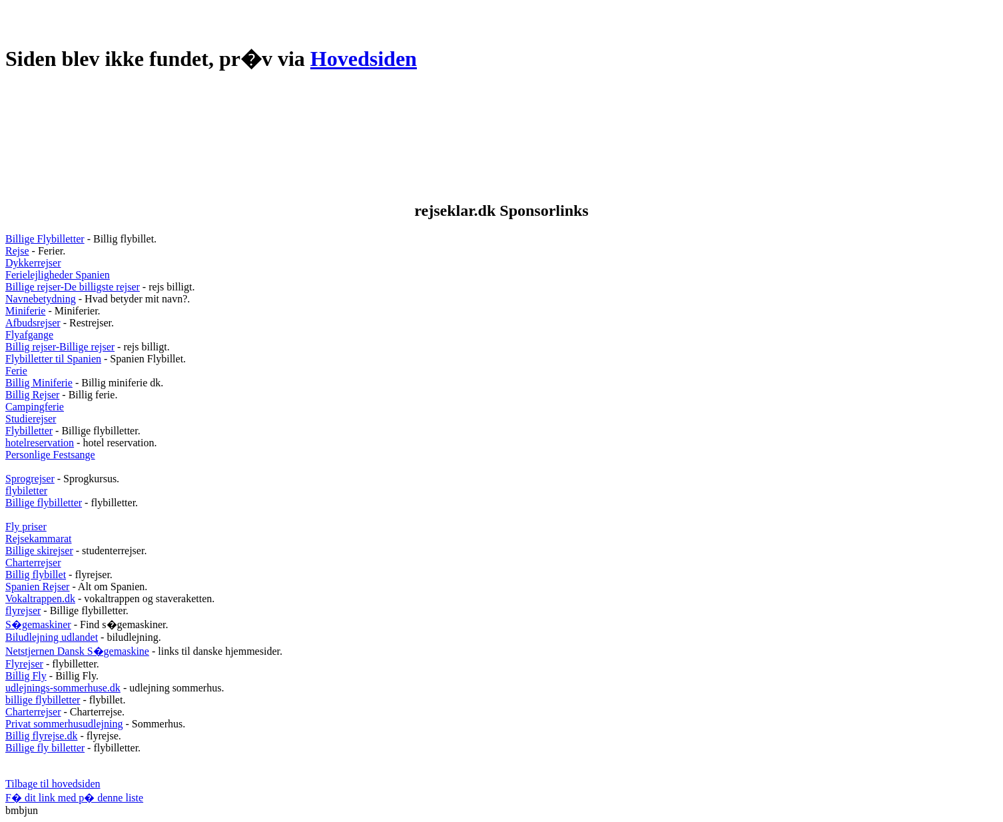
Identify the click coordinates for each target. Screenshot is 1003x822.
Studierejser (30, 418)
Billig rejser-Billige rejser (60, 346)
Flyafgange (29, 334)
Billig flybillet (35, 574)
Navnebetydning (40, 298)
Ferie (16, 370)
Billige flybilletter (43, 502)
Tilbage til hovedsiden (53, 783)
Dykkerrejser (33, 262)
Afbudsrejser (33, 322)
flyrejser (23, 610)
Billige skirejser (39, 550)
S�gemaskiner (38, 624)
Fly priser (26, 526)
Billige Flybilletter (45, 238)
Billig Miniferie (39, 382)
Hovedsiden (363, 59)
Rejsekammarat (38, 538)
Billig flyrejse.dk (41, 735)
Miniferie (25, 310)
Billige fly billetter (45, 747)
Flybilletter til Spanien (53, 358)
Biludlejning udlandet (51, 637)
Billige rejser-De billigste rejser (72, 286)
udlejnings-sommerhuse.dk (63, 687)
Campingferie (34, 406)
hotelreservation (39, 442)
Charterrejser (33, 562)
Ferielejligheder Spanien (57, 274)
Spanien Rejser (37, 586)
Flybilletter (29, 430)
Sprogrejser (30, 478)
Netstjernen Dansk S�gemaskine (77, 651)
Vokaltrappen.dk (40, 598)
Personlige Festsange (50, 454)
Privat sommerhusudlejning (64, 723)
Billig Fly (26, 675)
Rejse (17, 250)
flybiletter (26, 490)
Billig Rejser (32, 394)
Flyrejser (24, 663)
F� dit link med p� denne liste (74, 797)
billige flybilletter (42, 699)
